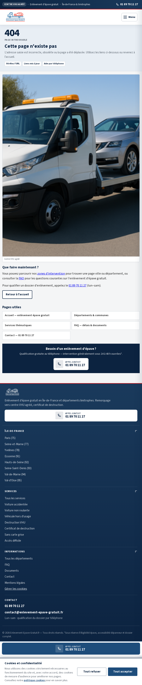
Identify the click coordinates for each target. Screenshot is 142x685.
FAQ (21, 278)
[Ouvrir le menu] (129, 17)
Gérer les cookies (16, 589)
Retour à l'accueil (17, 294)
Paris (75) (10, 438)
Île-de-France (14, 431)
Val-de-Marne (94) (15, 474)
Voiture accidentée (16, 504)
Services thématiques (18, 325)
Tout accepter (122, 672)
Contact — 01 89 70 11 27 (19, 335)
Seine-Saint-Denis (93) (18, 468)
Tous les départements (19, 559)
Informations (15, 551)
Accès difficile (13, 541)
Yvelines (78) (12, 450)
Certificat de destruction (20, 529)
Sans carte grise (14, 535)
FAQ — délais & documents (90, 325)
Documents (12, 571)
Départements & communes (91, 315)
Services (11, 491)
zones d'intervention (51, 273)
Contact (9, 577)
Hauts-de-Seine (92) (17, 462)
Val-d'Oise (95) (13, 480)
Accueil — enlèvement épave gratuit (27, 315)
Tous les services (15, 498)
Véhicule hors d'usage (18, 516)
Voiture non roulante (17, 510)
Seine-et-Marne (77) (17, 444)
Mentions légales (15, 583)
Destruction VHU (15, 523)
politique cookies (34, 680)
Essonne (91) (12, 456)
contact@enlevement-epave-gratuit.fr (34, 612)
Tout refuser (91, 672)
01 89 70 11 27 (127, 4)
